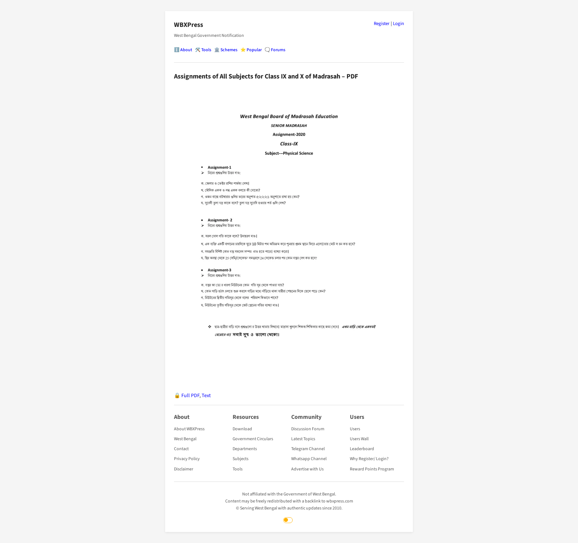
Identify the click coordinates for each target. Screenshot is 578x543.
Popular (254, 50)
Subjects (240, 459)
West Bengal (185, 439)
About (186, 50)
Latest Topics (303, 439)
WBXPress (188, 24)
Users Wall (359, 439)
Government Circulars (253, 439)
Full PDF (190, 395)
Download (242, 429)
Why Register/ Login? (369, 459)
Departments (245, 449)
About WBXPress (189, 429)
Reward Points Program (372, 469)
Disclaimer (183, 469)
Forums (278, 50)
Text (206, 395)
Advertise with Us (307, 469)
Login (398, 23)
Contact (181, 449)
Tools (206, 50)
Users (355, 429)
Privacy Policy (187, 459)
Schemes (228, 50)
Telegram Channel (308, 449)
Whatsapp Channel (309, 459)
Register (382, 23)
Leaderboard (362, 449)
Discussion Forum (307, 429)
